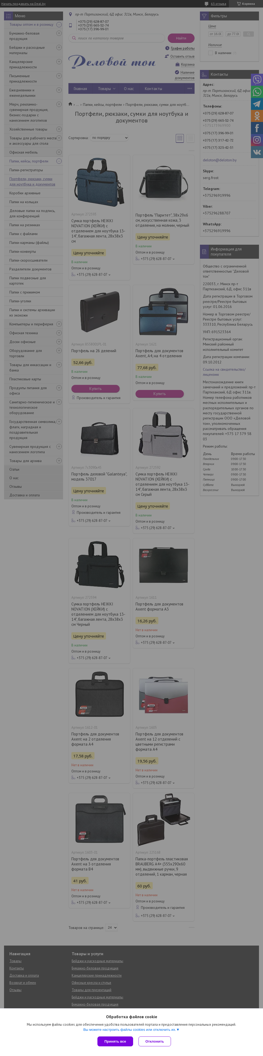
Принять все (115, 1041)
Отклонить (154, 1041)
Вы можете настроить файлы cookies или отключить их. (129, 1030)
